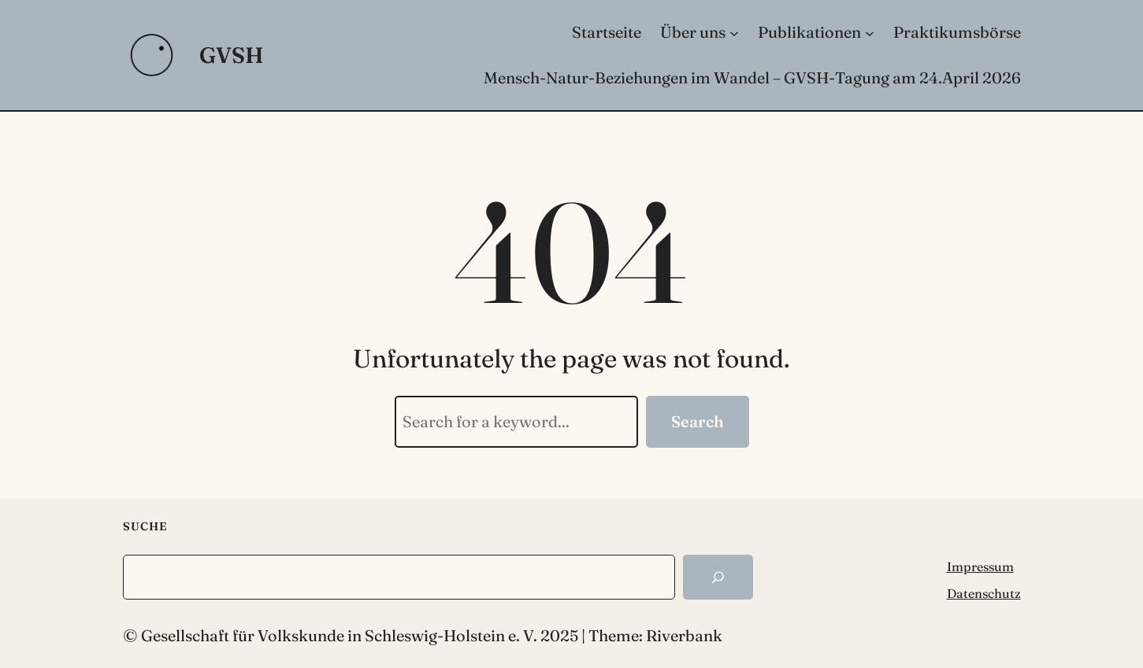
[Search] (718, 577)
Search (697, 421)
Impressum (980, 566)
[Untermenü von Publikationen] (869, 32)
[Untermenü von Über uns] (734, 32)
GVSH (231, 55)
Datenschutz (984, 593)
